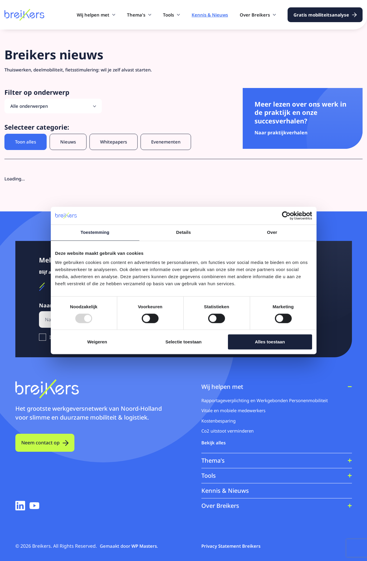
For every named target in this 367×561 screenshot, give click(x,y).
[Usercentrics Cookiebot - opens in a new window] (286, 215)
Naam (48, 305)
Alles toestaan (270, 342)
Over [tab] (272, 232)
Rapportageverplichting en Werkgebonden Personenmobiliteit (264, 400)
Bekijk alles (213, 443)
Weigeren (97, 342)
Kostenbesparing (218, 421)
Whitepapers (113, 142)
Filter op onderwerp (36, 92)
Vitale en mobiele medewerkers (233, 410)
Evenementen (165, 142)
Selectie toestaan (183, 342)
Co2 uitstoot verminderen (227, 431)
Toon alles (25, 142)
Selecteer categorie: (36, 127)
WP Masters (144, 546)
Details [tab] (183, 232)
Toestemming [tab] (95, 232)
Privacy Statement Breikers (230, 546)
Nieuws (68, 142)
